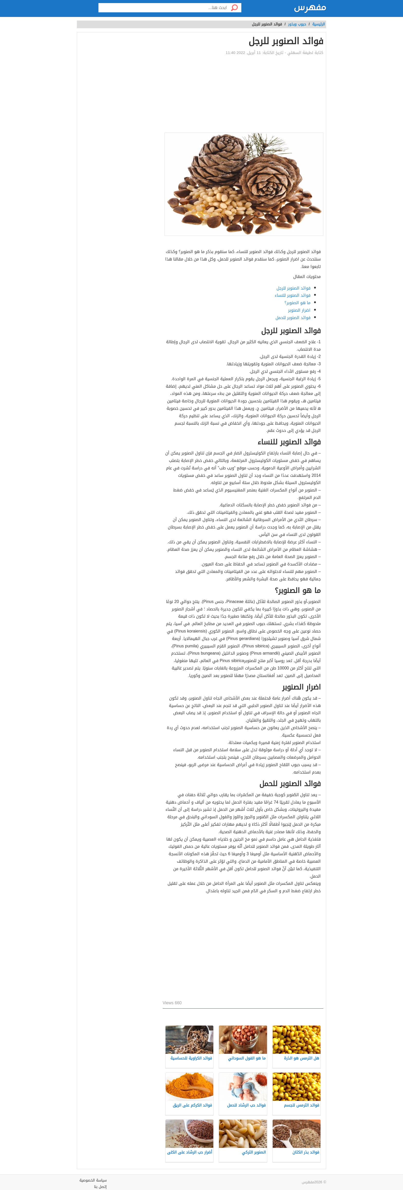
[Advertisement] (243, 94)
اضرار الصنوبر (299, 310)
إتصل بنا (100, 1187)
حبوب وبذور (297, 24)
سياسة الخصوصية (93, 1180)
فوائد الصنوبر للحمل (293, 318)
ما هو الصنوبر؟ (297, 303)
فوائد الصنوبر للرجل (293, 288)
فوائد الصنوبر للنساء (292, 295)
